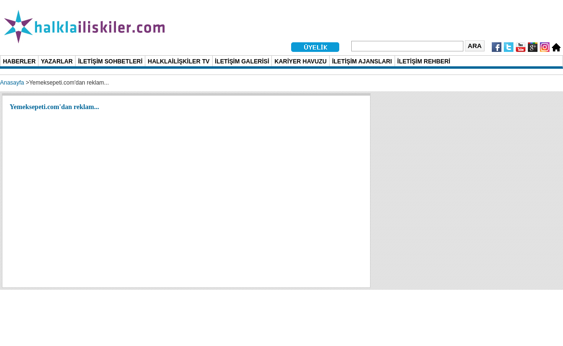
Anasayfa (12, 82)
